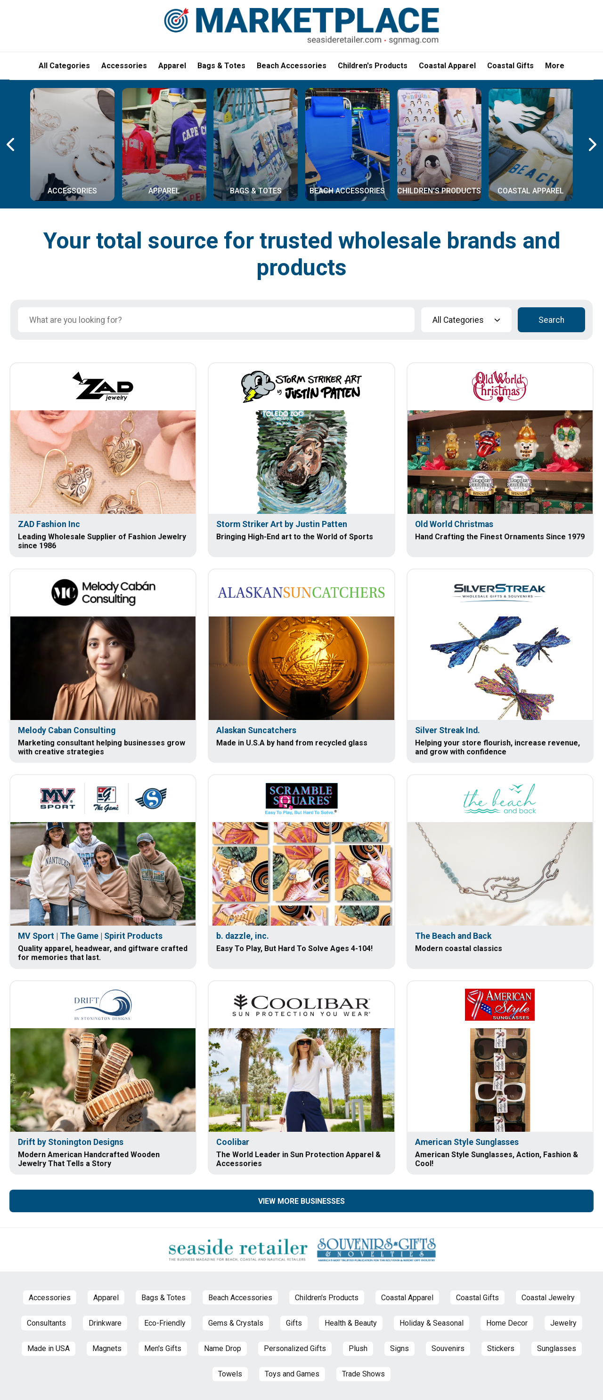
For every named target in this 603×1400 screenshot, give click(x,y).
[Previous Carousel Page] (11, 144)
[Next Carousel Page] (591, 144)
